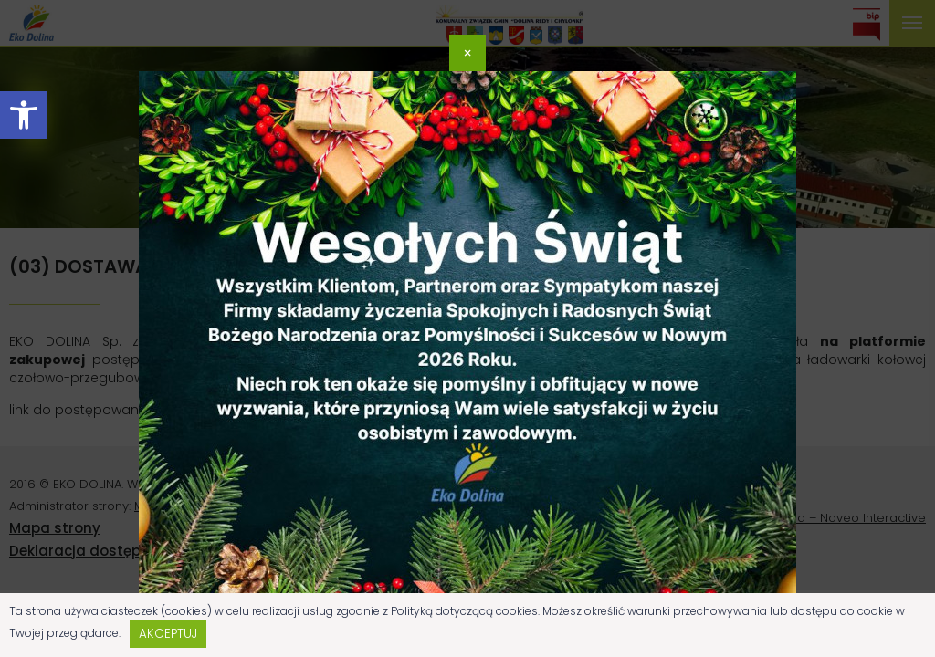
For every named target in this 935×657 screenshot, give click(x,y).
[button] (23, 115)
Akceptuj (168, 633)
